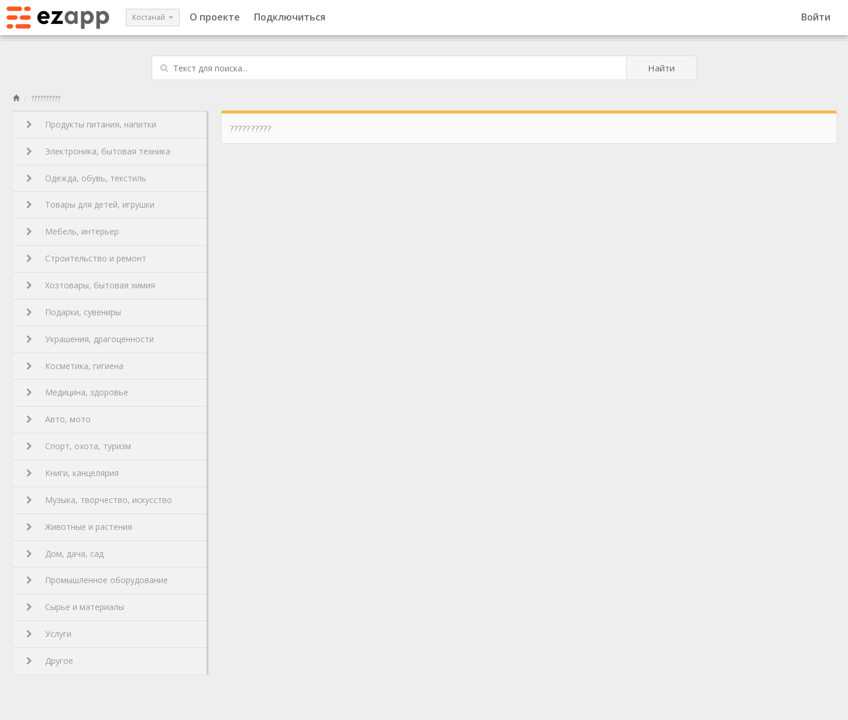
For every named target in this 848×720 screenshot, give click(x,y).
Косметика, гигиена (74, 365)
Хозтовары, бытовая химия (90, 285)
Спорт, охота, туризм (78, 446)
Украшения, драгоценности (90, 339)
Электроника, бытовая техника (98, 151)
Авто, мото (58, 419)
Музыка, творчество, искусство (99, 499)
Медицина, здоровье (77, 392)
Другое (49, 660)
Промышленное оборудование (97, 579)
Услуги (48, 633)
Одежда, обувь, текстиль (86, 178)
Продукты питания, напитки (91, 124)
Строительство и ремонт (86, 258)
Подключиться (289, 17)
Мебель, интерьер (72, 231)
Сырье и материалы (75, 606)
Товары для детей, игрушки (90, 204)
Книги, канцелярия (72, 472)
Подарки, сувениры (73, 312)
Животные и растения (79, 526)
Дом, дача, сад (65, 553)
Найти (661, 68)
